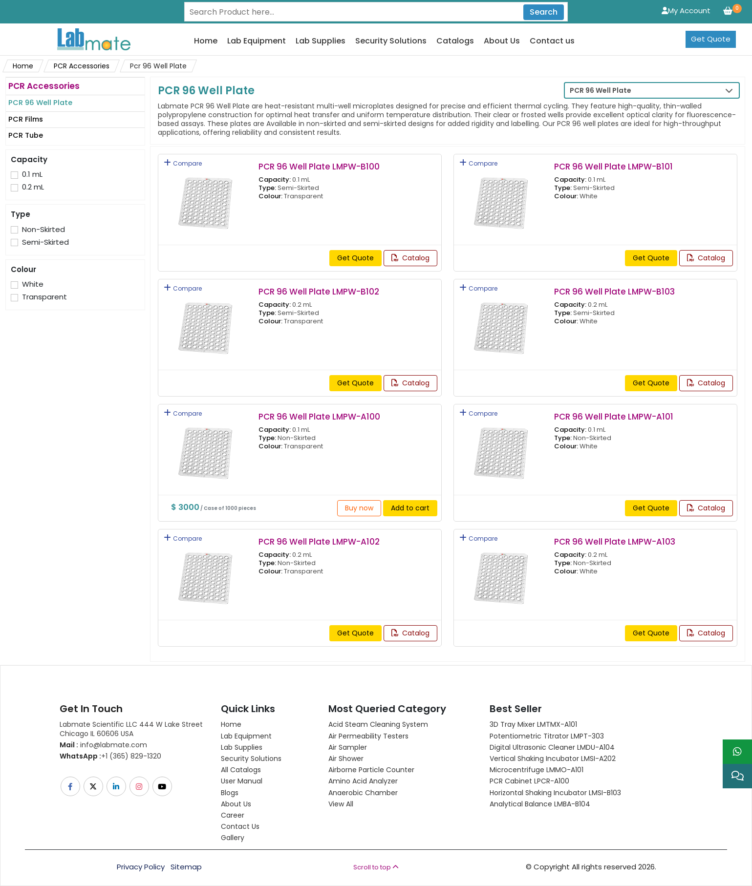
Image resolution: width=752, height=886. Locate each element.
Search (544, 12)
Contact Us (240, 826)
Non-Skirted (43, 229)
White (32, 284)
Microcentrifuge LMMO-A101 (536, 769)
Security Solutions (391, 41)
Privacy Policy (141, 867)
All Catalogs (241, 769)
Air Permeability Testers (368, 736)
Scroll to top (376, 867)
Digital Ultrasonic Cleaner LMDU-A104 (552, 747)
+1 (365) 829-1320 (110, 756)
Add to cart (410, 508)
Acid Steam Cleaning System (378, 724)
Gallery (232, 837)
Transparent (44, 297)
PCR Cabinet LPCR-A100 (529, 781)
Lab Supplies (320, 41)
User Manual (241, 781)
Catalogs (455, 41)
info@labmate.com (103, 745)
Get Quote (711, 39)
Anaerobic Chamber (363, 792)
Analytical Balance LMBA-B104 (540, 804)
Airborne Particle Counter (371, 769)
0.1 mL (32, 174)
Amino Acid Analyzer (363, 781)
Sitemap (186, 867)
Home (205, 41)
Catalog (410, 258)
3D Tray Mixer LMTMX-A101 (533, 724)
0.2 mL (33, 187)
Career (232, 815)
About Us (502, 41)
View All (340, 804)
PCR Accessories (81, 66)
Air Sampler (347, 747)
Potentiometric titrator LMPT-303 (547, 736)
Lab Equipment (256, 41)
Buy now (359, 508)
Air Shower (346, 758)
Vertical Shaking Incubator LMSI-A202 (553, 758)
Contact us (552, 41)
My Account (686, 10)
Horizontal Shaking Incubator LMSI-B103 (555, 792)
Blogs (229, 792)
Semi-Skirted (45, 242)
